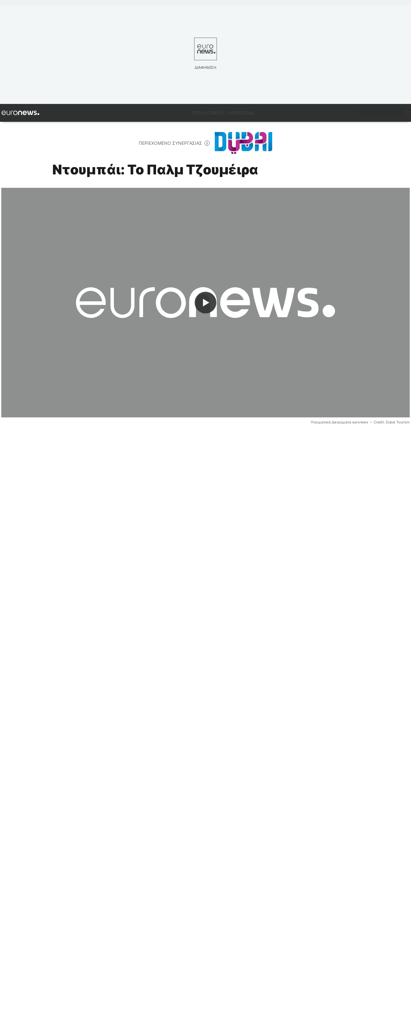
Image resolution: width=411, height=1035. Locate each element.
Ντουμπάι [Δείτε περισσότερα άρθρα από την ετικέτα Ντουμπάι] (107, 869)
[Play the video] (205, 302)
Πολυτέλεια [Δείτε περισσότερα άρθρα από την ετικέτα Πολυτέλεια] (22, 869)
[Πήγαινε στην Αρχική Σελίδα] (20, 113)
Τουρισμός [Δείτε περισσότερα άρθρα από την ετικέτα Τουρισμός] (66, 869)
